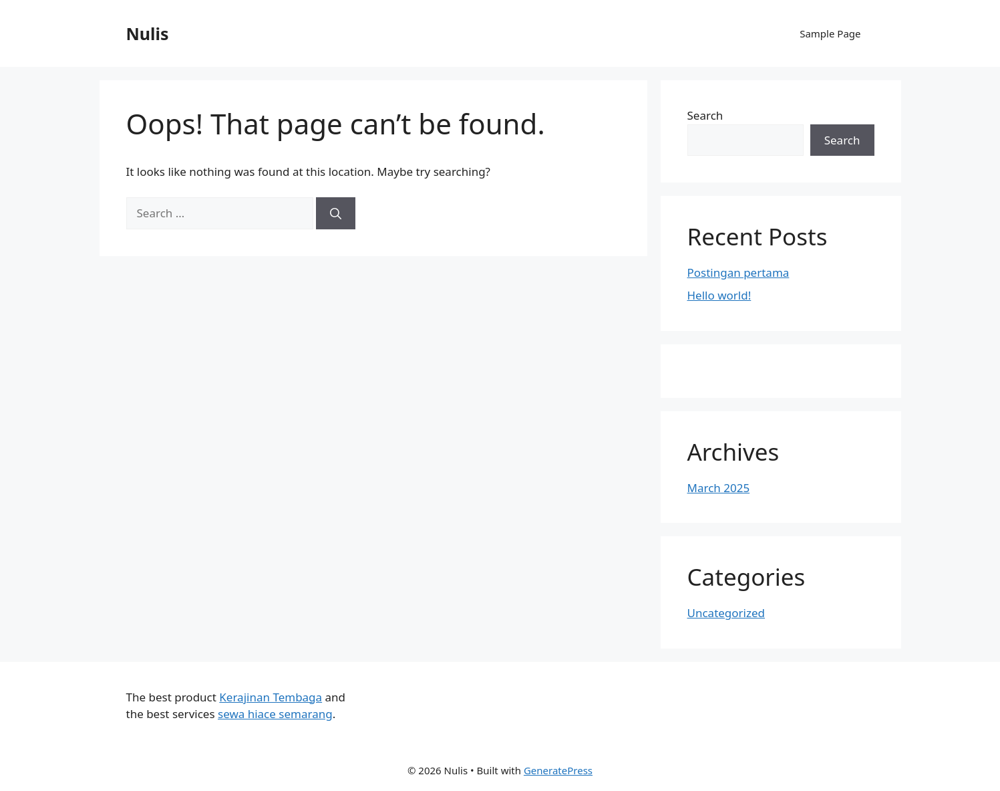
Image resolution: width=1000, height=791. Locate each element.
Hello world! (719, 295)
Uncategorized (726, 612)
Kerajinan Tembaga (270, 697)
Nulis (147, 33)
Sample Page (830, 33)
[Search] (335, 213)
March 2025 (718, 487)
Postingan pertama (738, 272)
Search (705, 115)
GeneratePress (558, 770)
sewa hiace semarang (275, 713)
